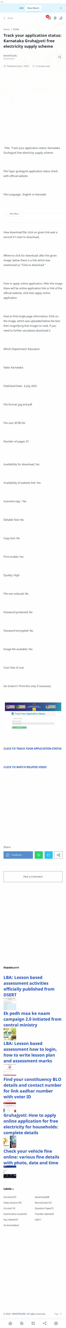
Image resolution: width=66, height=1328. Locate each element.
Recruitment (43, 1202)
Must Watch (33, 8)
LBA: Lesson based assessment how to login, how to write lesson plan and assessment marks (30, 1052)
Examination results (15, 1214)
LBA (38, 1219)
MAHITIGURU (19, 1313)
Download (42, 1197)
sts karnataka (11, 1225)
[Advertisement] (33, 108)
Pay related (11, 1219)
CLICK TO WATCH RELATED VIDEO (25, 767)
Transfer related (44, 1214)
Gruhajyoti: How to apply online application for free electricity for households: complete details (31, 1123)
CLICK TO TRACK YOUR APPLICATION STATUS (32, 748)
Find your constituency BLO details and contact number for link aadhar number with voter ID (33, 1088)
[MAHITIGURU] (10, 55)
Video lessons (12, 1202)
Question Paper (44, 1208)
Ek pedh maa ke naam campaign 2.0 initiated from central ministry (33, 1019)
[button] (8, 18)
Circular (9, 1208)
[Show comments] (56, 1323)
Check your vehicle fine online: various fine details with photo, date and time (31, 1157)
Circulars (10, 1197)
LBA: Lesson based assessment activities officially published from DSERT (29, 986)
